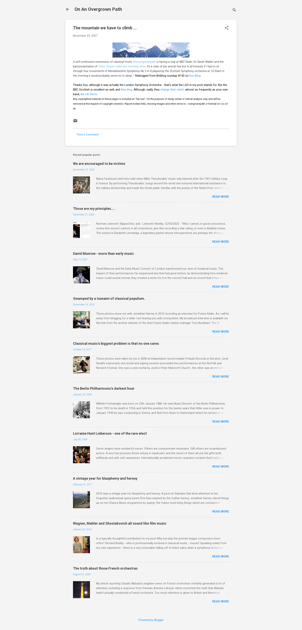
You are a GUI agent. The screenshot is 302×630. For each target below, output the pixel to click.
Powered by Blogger (151, 620)
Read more (220, 196)
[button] (226, 28)
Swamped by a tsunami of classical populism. (109, 298)
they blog (126, 89)
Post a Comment (88, 134)
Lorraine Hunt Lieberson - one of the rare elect (110, 433)
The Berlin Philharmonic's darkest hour (103, 388)
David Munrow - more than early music (103, 253)
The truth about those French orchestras (105, 568)
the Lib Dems (89, 94)
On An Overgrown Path (98, 9)
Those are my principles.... (94, 209)
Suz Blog (194, 75)
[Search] (234, 10)
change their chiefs (172, 89)
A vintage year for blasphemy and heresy (105, 478)
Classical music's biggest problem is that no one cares (116, 343)
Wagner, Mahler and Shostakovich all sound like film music (119, 523)
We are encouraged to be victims (99, 164)
